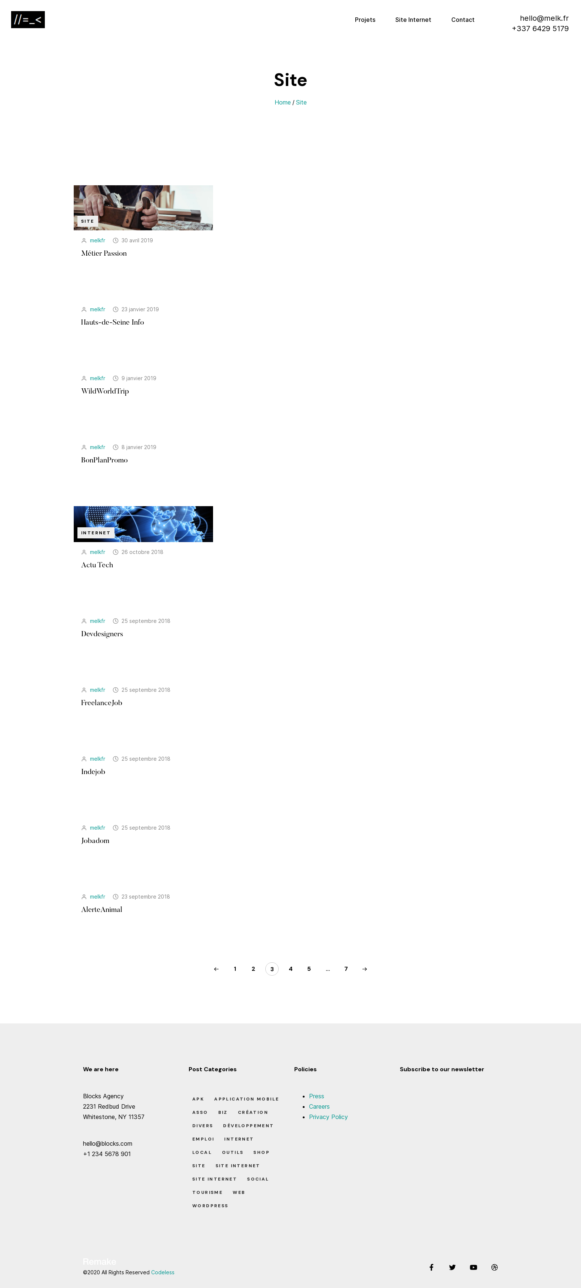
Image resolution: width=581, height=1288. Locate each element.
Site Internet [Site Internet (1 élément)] (238, 1166)
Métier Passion (104, 254)
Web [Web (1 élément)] (239, 1192)
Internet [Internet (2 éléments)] (239, 1139)
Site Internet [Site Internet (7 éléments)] (214, 1179)
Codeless (163, 1272)
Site (301, 102)
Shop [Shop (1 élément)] (261, 1152)
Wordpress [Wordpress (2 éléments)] (210, 1206)
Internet (96, 533)
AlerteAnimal (101, 910)
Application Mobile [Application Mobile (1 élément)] (246, 1099)
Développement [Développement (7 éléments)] (248, 1126)
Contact (463, 19)
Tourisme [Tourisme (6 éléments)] (207, 1192)
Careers (319, 1106)
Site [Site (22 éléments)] (199, 1166)
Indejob (93, 772)
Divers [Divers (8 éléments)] (202, 1126)
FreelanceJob (101, 703)
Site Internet (413, 19)
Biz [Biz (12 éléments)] (223, 1112)
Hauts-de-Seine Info (112, 322)
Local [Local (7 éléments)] (202, 1152)
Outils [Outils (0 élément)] (232, 1152)
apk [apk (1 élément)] (198, 1099)
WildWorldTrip (105, 391)
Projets (365, 19)
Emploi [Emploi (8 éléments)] (203, 1139)
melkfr (97, 240)
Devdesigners (102, 634)
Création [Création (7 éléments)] (253, 1112)
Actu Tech (97, 565)
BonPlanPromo (104, 460)
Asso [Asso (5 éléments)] (200, 1112)
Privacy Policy (328, 1117)
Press (316, 1096)
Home (283, 102)
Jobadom (95, 841)
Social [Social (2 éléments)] (258, 1179)
